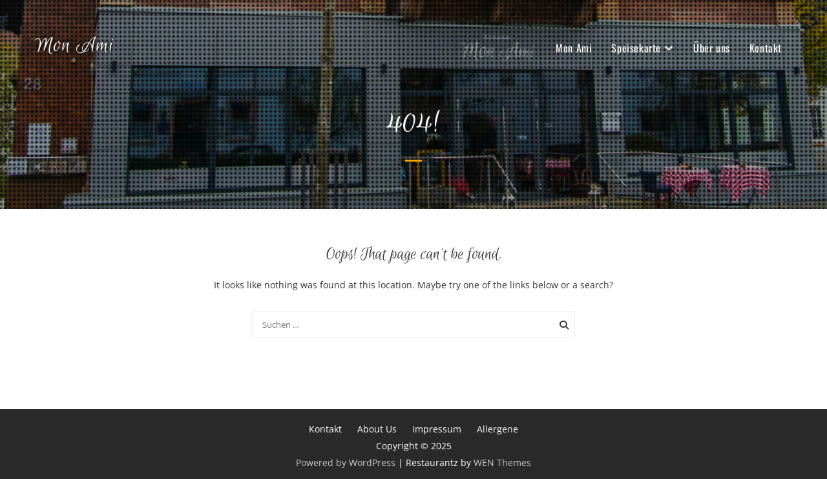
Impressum (436, 429)
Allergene (497, 429)
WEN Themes (502, 462)
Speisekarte (636, 48)
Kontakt (765, 48)
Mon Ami (75, 46)
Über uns (711, 48)
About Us (377, 429)
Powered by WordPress (345, 462)
